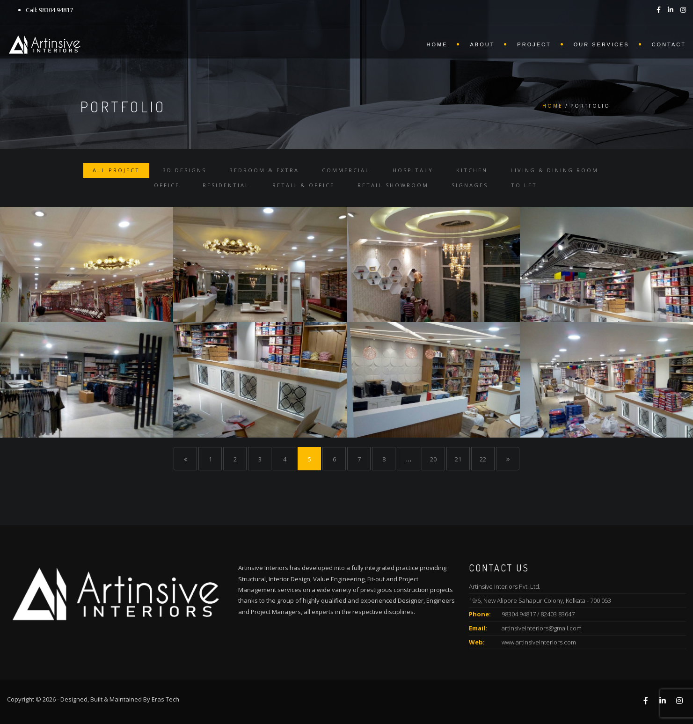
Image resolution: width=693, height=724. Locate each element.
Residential (226, 185)
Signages (470, 185)
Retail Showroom (393, 185)
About (482, 44)
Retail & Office (303, 185)
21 (458, 459)
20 (433, 459)
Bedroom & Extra (264, 170)
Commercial (346, 170)
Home (436, 44)
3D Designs (184, 170)
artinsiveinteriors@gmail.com (542, 628)
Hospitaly (413, 170)
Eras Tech (165, 699)
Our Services (601, 44)
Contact (669, 44)
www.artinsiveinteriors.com (539, 642)
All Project (116, 170)
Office (167, 185)
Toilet (524, 185)
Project (534, 44)
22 (483, 459)
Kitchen (472, 170)
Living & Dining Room (554, 170)
